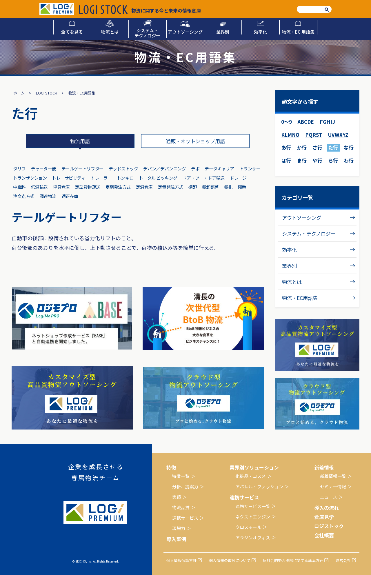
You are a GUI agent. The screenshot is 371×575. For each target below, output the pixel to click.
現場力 (178, 528)
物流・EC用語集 (300, 297)
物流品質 (181, 507)
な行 (349, 147)
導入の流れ (326, 507)
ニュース (328, 497)
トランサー (250, 168)
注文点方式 (23, 196)
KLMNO (290, 134)
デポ (195, 168)
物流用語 (80, 141)
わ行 (349, 160)
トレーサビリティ (68, 178)
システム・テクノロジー (309, 233)
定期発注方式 (118, 187)
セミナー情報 (333, 486)
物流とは (292, 281)
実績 (176, 497)
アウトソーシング (301, 217)
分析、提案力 (185, 486)
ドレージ (238, 178)
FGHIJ (327, 121)
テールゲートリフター (82, 168)
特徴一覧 (181, 476)
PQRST (313, 134)
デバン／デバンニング (164, 168)
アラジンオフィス (252, 537)
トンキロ (125, 178)
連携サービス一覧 (252, 506)
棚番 (242, 187)
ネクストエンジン (252, 517)
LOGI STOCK (46, 93)
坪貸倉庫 (61, 187)
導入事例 (176, 539)
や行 (317, 160)
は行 (286, 160)
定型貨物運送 (87, 187)
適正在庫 (69, 196)
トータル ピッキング (158, 178)
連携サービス (185, 518)
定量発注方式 (170, 187)
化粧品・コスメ (250, 476)
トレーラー (101, 178)
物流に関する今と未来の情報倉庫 (140, 9)
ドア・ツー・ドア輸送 (204, 178)
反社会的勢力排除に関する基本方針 (293, 560)
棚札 (228, 187)
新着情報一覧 (333, 476)
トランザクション (30, 178)
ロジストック (329, 525)
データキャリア (219, 168)
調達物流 (47, 196)
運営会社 (343, 560)
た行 (333, 147)
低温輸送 (39, 187)
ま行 (302, 160)
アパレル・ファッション (259, 486)
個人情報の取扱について (229, 560)
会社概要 (324, 535)
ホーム (19, 93)
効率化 (289, 249)
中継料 (19, 187)
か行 (302, 147)
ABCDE (306, 121)
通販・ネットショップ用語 (195, 141)
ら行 (333, 160)
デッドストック (123, 168)
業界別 (289, 265)
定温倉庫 (144, 187)
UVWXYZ (338, 134)
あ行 (286, 147)
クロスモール (248, 527)
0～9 (286, 121)
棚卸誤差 (210, 187)
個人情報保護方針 (181, 560)
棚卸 (192, 187)
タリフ (19, 168)
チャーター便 (43, 168)
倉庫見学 (324, 517)
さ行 (317, 147)
